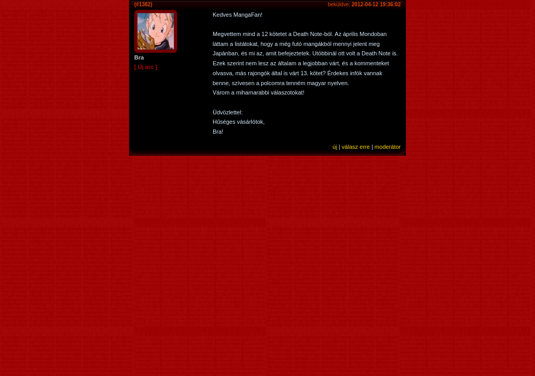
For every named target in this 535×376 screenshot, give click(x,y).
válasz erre (356, 147)
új (335, 147)
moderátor (388, 147)
